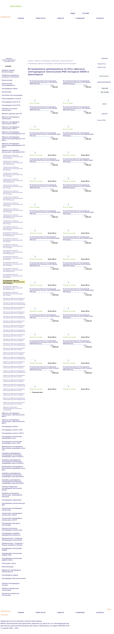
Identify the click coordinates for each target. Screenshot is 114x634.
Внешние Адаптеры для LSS (12, 113)
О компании (80, 18)
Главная (21, 18)
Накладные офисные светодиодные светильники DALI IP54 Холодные (14, 326)
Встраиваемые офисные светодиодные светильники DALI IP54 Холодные (13, 264)
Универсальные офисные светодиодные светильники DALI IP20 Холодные (13, 157)
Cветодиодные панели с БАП (12, 430)
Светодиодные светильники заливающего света (12, 437)
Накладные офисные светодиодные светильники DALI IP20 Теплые (14, 308)
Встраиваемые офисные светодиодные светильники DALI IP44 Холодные (13, 246)
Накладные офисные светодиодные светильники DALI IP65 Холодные (14, 339)
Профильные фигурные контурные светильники (10, 76)
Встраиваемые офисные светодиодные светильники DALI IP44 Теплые (13, 258)
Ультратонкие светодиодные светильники (12, 509)
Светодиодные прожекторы (12, 500)
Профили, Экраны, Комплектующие (8, 71)
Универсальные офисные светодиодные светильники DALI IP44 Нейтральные (13, 180)
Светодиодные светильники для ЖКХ (13, 504)
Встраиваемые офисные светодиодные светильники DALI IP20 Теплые (13, 240)
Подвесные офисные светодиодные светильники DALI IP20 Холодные (14, 353)
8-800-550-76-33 (5, 17)
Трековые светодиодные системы (10, 584)
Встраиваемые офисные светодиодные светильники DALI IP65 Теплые (13, 294)
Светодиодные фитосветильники (14, 578)
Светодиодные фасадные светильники (11, 524)
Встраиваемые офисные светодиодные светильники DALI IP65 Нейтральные (13, 288)
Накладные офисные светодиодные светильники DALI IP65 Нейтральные (14, 344)
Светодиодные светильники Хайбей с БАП (12, 554)
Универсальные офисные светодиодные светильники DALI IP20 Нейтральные (13, 162)
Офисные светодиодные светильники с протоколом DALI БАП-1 (13, 414)
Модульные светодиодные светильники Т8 (11, 571)
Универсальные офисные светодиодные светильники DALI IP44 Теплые (13, 186)
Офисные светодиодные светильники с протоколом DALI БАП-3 (13, 421)
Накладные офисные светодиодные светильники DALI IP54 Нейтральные (14, 330)
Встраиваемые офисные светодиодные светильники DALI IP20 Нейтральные (13, 234)
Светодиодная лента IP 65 (11, 105)
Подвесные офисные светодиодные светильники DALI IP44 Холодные (14, 367)
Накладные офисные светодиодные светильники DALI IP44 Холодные (14, 312)
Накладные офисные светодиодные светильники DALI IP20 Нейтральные (14, 303)
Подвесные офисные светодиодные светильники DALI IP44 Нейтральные (14, 371)
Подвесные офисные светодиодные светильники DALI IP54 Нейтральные (14, 385)
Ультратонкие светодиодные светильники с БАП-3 (12, 519)
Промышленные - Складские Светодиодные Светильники (12, 539)
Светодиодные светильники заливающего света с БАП (12, 442)
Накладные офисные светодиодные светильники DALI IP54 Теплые (14, 335)
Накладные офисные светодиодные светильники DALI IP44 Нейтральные (14, 317)
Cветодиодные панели (10, 426)
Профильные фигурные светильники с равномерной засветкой (12, 494)
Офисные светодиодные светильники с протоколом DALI (13, 151)
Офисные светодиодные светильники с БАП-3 (10, 127)
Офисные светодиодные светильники (10, 117)
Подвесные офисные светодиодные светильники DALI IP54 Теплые (14, 389)
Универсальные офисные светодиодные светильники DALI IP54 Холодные (13, 192)
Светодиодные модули (10, 575)
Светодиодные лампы (10, 88)
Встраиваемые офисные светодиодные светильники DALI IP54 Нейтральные (13, 270)
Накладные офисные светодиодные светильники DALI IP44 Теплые (14, 321)
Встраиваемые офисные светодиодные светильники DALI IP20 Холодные (13, 228)
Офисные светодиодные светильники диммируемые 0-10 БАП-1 (13, 138)
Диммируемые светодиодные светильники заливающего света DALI (13, 468)
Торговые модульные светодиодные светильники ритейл (12, 488)
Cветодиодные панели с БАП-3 (13, 433)
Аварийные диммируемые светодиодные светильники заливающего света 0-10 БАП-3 (13, 461)
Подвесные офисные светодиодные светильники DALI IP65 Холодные (14, 394)
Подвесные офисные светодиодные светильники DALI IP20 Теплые (14, 362)
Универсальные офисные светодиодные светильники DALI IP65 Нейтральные (13, 216)
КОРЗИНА (105, 58)
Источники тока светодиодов (12, 95)
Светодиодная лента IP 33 (11, 102)
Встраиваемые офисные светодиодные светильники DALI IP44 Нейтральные (13, 252)
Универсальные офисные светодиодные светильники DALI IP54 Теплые (13, 204)
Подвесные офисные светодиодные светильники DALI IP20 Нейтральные (14, 358)
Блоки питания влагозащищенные (8, 84)
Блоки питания (7, 80)
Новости (60, 18)
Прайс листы (40, 18)
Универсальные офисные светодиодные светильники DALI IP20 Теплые (13, 168)
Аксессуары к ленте (9, 563)
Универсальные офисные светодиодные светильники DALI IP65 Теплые (13, 222)
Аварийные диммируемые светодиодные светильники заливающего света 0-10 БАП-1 (13, 454)
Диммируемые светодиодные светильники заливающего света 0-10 (13, 448)
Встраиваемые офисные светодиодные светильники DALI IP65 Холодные (14, 282)
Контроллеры (7, 92)
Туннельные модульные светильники (10, 594)
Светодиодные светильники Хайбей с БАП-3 (12, 559)
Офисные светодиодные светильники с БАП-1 (10, 122)
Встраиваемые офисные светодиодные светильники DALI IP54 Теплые (13, 276)
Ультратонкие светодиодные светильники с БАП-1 (12, 514)
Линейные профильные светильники (10, 589)
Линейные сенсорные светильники (9, 109)
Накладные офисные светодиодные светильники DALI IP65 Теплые (14, 348)
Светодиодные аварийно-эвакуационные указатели (11, 534)
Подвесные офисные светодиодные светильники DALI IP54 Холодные (14, 380)
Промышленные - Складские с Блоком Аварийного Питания (12, 544)
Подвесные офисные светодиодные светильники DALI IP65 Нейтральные (14, 398)
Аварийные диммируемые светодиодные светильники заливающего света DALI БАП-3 (13, 481)
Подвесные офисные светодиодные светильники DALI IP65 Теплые (14, 403)
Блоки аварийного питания (11, 98)
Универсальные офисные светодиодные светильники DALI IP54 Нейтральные (13, 198)
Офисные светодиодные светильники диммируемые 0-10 (13, 133)
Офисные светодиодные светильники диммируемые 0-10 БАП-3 (13, 145)
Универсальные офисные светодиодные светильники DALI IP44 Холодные (13, 174)
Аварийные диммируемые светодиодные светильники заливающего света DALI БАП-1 (13, 474)
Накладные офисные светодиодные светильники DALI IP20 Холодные (14, 299)
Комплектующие (8, 567)
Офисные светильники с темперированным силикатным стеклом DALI (12, 408)
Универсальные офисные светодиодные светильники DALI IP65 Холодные (13, 210)
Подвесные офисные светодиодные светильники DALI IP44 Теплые (14, 376)
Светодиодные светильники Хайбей (12, 549)
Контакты (100, 18)
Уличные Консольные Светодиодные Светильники (12, 529)
